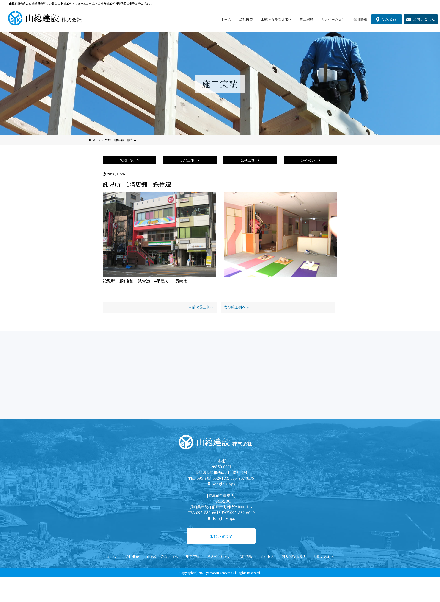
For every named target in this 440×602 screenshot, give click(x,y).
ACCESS (386, 19)
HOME (92, 140)
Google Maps (223, 484)
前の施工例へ (203, 307)
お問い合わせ (421, 19)
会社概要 (246, 19)
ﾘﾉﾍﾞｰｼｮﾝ (311, 160)
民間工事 (189, 160)
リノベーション (333, 19)
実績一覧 (129, 160)
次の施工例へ (235, 307)
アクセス (267, 556)
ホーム (226, 19)
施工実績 (307, 19)
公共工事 (250, 160)
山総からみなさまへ (276, 19)
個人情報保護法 (294, 556)
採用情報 (360, 19)
